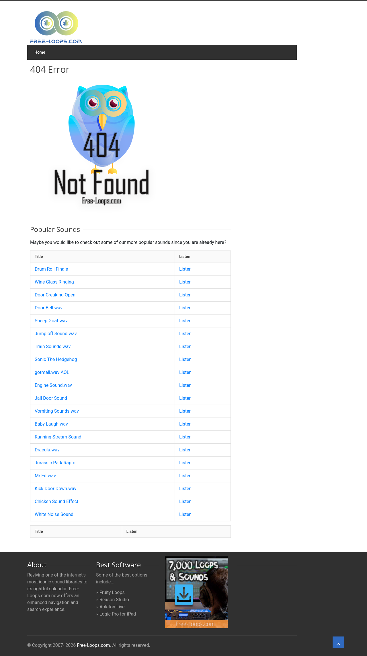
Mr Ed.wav (45, 475)
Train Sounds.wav (53, 346)
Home (39, 52)
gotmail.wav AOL (52, 372)
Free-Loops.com (93, 645)
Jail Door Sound (51, 398)
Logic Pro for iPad (117, 614)
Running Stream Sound (58, 437)
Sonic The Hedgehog (56, 359)
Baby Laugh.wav (51, 424)
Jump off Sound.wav (56, 333)
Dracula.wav (47, 450)
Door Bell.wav (49, 307)
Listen (185, 269)
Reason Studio (114, 599)
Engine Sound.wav (53, 385)
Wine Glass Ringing (54, 282)
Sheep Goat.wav (51, 320)
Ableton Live (111, 607)
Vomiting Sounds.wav (57, 411)
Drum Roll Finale (51, 269)
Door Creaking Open (55, 295)
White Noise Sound (54, 514)
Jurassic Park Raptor (56, 462)
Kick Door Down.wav (56, 488)
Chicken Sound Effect (56, 501)
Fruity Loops (112, 592)
